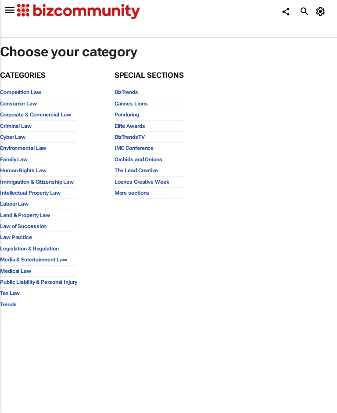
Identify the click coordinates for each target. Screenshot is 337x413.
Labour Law (14, 204)
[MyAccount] (322, 11)
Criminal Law (16, 126)
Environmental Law (23, 148)
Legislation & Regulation (29, 249)
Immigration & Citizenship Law (37, 182)
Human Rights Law (23, 170)
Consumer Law (18, 104)
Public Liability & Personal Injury (38, 282)
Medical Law (15, 271)
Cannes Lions (131, 104)
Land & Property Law (25, 215)
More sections (132, 193)
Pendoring (127, 115)
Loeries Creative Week (142, 182)
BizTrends (126, 92)
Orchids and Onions (138, 159)
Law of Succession (23, 226)
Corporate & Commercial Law (35, 115)
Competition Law (20, 92)
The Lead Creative (136, 170)
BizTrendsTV (130, 137)
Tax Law (10, 293)
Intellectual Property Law (30, 193)
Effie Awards (130, 126)
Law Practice (16, 237)
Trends (8, 304)
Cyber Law (12, 137)
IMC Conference (134, 148)
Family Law (14, 159)
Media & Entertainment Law (33, 260)
